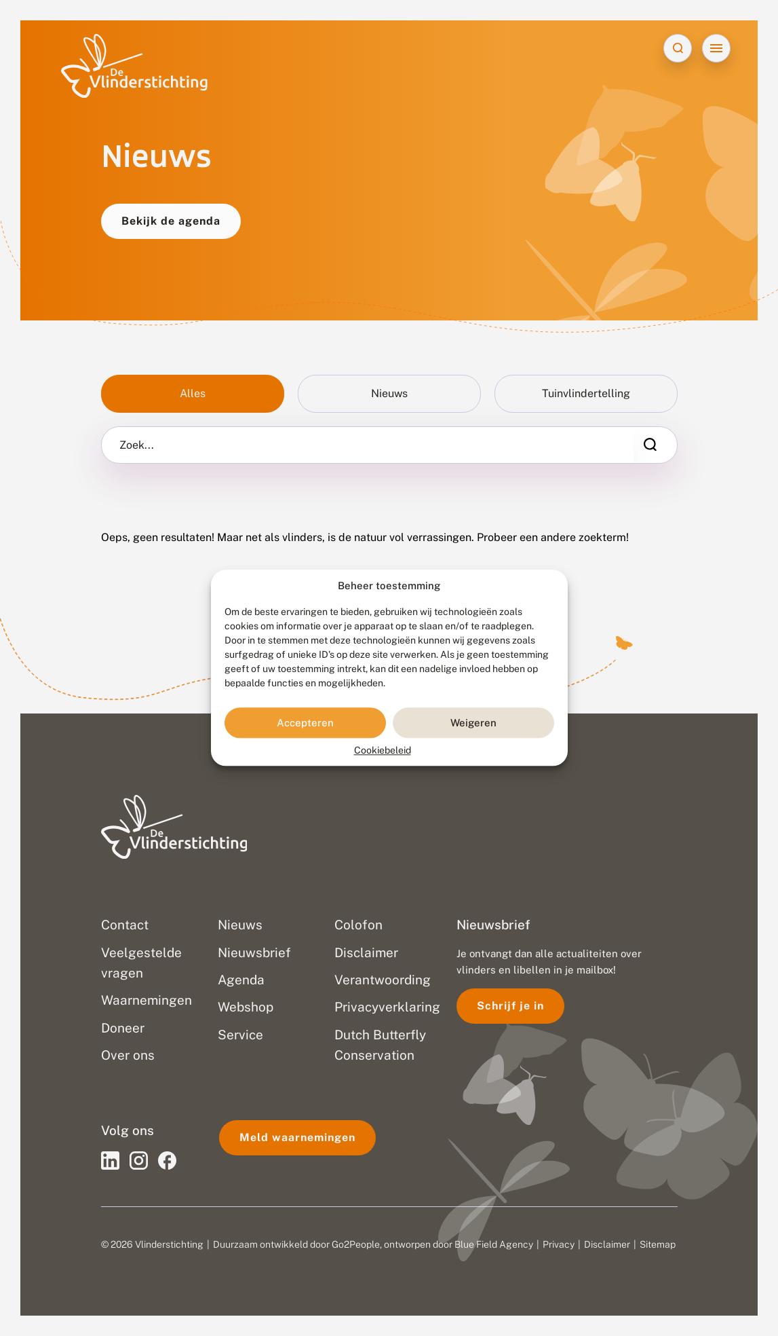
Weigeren (473, 722)
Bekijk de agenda (170, 221)
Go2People (356, 1244)
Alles (193, 393)
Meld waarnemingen (297, 1137)
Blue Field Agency (493, 1244)
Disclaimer (607, 1244)
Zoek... (136, 445)
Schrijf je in (510, 1005)
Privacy (559, 1244)
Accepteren (305, 722)
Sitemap (658, 1244)
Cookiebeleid (382, 750)
